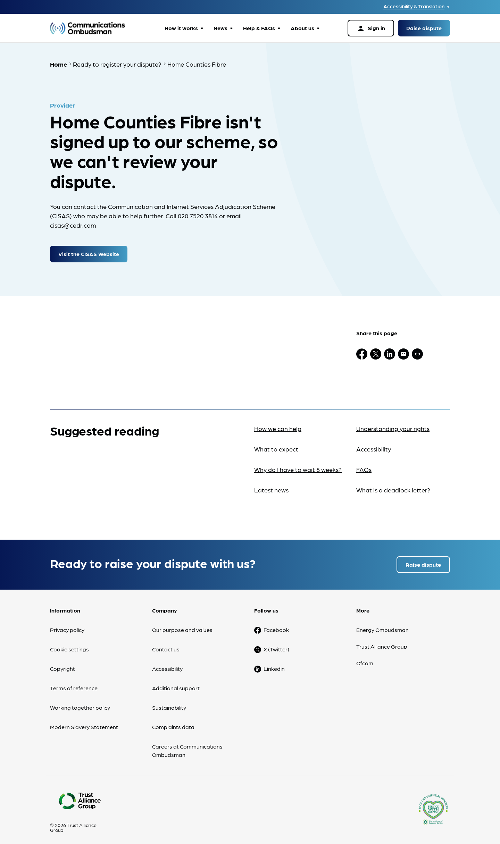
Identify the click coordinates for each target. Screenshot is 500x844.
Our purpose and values (182, 624)
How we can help (277, 424)
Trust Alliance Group (381, 641)
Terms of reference (74, 683)
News (220, 28)
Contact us (166, 644)
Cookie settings (69, 644)
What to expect (276, 444)
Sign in (371, 28)
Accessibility (373, 444)
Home (58, 64)
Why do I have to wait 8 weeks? (298, 465)
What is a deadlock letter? (393, 485)
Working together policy (80, 702)
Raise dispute (424, 28)
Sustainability (169, 702)
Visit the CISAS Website (88, 249)
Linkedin (274, 663)
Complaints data (173, 722)
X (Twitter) (276, 644)
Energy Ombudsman (382, 624)
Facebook (276, 624)
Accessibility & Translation (413, 6)
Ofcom (364, 658)
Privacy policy (67, 624)
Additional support (176, 683)
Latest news (271, 485)
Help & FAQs (259, 28)
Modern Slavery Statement (84, 722)
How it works (181, 28)
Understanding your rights (393, 424)
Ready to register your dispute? (117, 64)
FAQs (364, 465)
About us (302, 28)
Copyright (62, 663)
